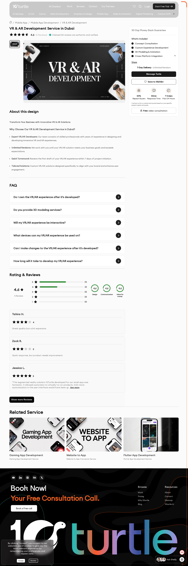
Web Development (59, 14)
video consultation (154, 110)
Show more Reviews (21, 400)
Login (147, 6)
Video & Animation (122, 14)
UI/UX (31, 14)
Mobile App (102, 14)
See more (74, 387)
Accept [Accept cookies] (21, 561)
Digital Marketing (144, 14)
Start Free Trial (162, 6)
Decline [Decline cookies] (33, 561)
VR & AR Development (74, 22)
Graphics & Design (83, 14)
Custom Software (166, 14)
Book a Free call (24, 508)
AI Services (18, 14)
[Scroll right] (174, 13)
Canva (42, 14)
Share (134, 62)
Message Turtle (153, 74)
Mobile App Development (45, 22)
